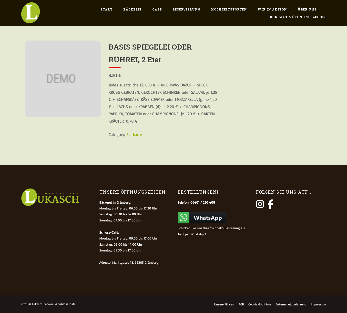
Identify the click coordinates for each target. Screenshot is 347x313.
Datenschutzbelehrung (291, 304)
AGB (241, 304)
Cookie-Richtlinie (259, 304)
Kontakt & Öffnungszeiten (298, 17)
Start (106, 9)
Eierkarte (134, 134)
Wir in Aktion (272, 9)
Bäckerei (132, 9)
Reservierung (186, 9)
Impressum (318, 304)
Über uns (307, 9)
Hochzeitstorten (229, 9)
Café (157, 9)
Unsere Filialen (224, 304)
